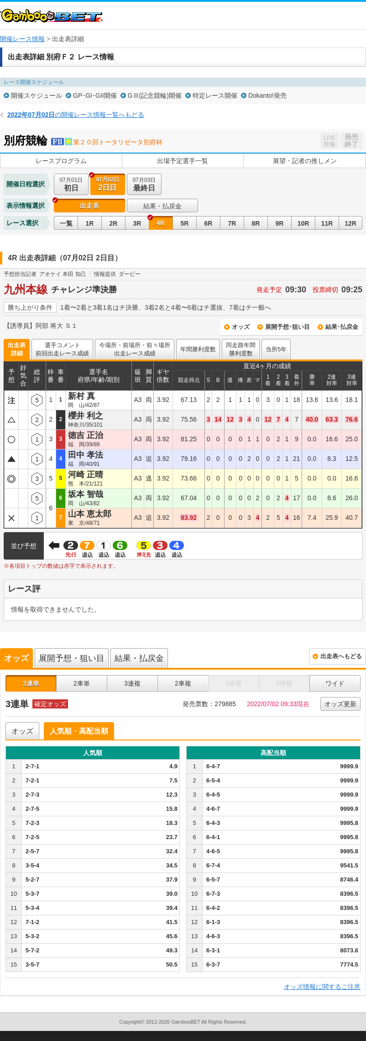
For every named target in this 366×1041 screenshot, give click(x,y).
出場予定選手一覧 (182, 160)
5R (185, 223)
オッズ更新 (340, 704)
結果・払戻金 (162, 206)
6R (208, 223)
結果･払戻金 (341, 326)
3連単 (31, 683)
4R (161, 223)
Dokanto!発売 (267, 95)
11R (327, 223)
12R (350, 223)
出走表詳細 (17, 349)
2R (114, 223)
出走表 (89, 205)
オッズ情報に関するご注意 (322, 986)
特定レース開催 (215, 95)
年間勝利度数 (198, 349)
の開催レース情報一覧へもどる (75, 114)
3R (137, 223)
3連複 (132, 683)
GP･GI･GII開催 (95, 95)
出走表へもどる (341, 656)
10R (303, 223)
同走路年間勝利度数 (241, 349)
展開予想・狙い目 (72, 658)
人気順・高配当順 (79, 731)
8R (256, 223)
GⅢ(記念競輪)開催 (155, 95)
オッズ (241, 326)
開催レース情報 (22, 38)
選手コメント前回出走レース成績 (62, 349)
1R (90, 223)
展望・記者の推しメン (305, 160)
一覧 (66, 223)
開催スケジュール (36, 95)
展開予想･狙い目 (287, 326)
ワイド (335, 683)
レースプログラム (61, 160)
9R (280, 223)
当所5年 (276, 349)
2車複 (183, 683)
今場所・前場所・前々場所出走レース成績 (134, 349)
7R (232, 223)
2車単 (81, 683)
